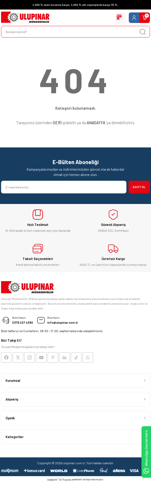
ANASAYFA (96, 122)
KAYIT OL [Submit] (139, 187)
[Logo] (25, 18)
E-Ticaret (65, 479)
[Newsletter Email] (63, 187)
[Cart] (144, 17)
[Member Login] (134, 17)
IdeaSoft (52, 479)
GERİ (57, 122)
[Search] (75, 32)
